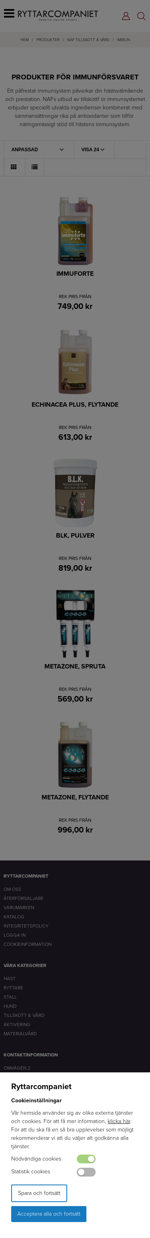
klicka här (119, 1121)
